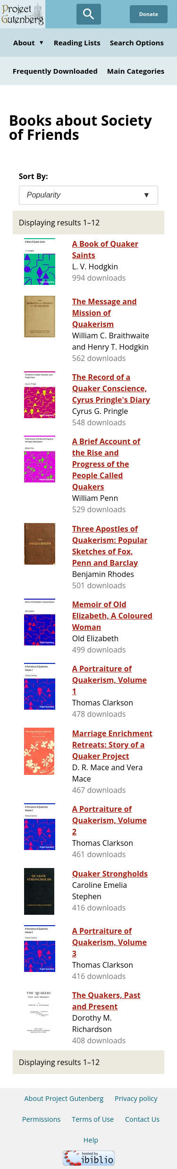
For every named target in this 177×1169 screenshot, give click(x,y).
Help (91, 1139)
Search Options (137, 42)
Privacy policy (136, 1098)
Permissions (41, 1119)
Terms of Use (93, 1119)
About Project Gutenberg (63, 1098)
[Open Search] (88, 14)
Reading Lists (77, 42)
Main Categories (136, 71)
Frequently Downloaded (55, 71)
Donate (148, 13)
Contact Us (142, 1119)
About (28, 42)
